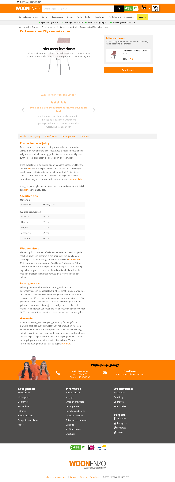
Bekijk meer (128, 70)
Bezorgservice (68, 136)
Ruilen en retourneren (76, 420)
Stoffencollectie (73, 429)
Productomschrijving (30, 136)
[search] (119, 8)
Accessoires (129, 17)
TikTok (120, 432)
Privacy (73, 477)
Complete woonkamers (28, 17)
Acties (142, 17)
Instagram (122, 423)
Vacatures (70, 433)
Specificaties (51, 136)
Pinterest (121, 427)
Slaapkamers (100, 17)
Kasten (88, 17)
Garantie (84, 136)
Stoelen (70, 17)
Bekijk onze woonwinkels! (32, 1)
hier (29, 168)
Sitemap (83, 477)
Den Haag (118, 397)
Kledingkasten (57, 17)
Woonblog (94, 477)
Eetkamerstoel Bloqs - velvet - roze (133, 51)
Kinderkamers (115, 17)
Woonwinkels (123, 389)
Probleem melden (74, 415)
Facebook (121, 418)
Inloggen (70, 397)
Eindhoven (119, 401)
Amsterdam (119, 392)
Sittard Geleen (120, 406)
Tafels (79, 17)
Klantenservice (73, 392)
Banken (45, 17)
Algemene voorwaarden (56, 477)
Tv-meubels (23, 406)
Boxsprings (23, 401)
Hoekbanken (24, 392)
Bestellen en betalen (75, 411)
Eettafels (22, 411)
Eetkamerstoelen (26, 415)
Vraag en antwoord (75, 401)
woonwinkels (75, 179)
